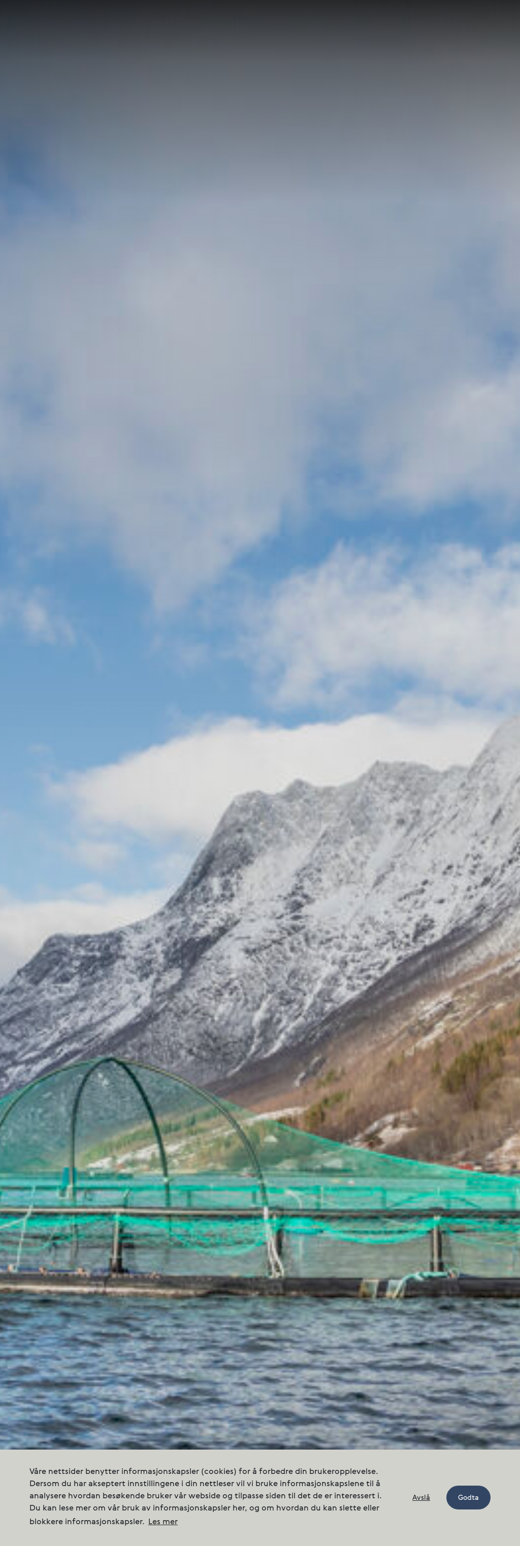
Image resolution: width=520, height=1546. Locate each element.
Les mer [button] (163, 1522)
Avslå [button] (421, 1497)
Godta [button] (468, 1497)
